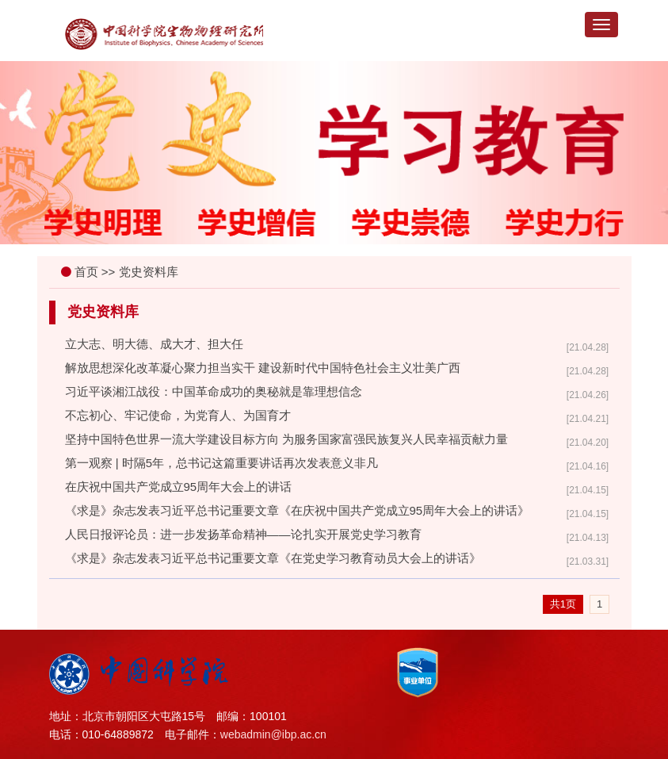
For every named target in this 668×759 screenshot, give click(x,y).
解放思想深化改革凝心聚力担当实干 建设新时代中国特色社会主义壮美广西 (262, 367)
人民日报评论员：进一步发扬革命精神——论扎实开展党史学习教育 (243, 534)
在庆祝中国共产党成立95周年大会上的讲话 (178, 486)
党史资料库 (148, 271)
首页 (86, 271)
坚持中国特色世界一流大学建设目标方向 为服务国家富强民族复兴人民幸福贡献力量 (286, 439)
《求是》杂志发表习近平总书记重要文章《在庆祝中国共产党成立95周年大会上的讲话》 (297, 510)
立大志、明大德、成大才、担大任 (154, 344)
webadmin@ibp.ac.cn (273, 734)
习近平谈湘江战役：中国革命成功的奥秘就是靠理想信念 (213, 391)
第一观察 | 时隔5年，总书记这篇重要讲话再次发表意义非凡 (222, 463)
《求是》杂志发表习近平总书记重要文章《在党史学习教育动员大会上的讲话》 (273, 558)
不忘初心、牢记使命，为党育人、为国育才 (178, 415)
